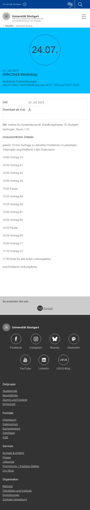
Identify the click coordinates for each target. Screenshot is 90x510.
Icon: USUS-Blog (63, 360)
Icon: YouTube (25, 360)
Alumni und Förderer (15, 399)
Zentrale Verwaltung (15, 499)
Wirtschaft (9, 404)
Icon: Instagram (36, 339)
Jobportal (8, 461)
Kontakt (45, 308)
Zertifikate (9, 433)
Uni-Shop (8, 470)
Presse (7, 457)
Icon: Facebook (16, 339)
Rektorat (8, 486)
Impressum (9, 419)
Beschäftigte (10, 395)
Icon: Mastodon (74, 339)
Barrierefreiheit (11, 428)
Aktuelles (9, 26)
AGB (5, 437)
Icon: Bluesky (55, 339)
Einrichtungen (11, 495)
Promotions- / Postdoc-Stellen (21, 466)
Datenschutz (10, 424)
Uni (12, 4)
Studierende (10, 391)
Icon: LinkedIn (44, 360)
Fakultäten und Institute (17, 490)
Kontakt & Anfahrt (13, 453)
